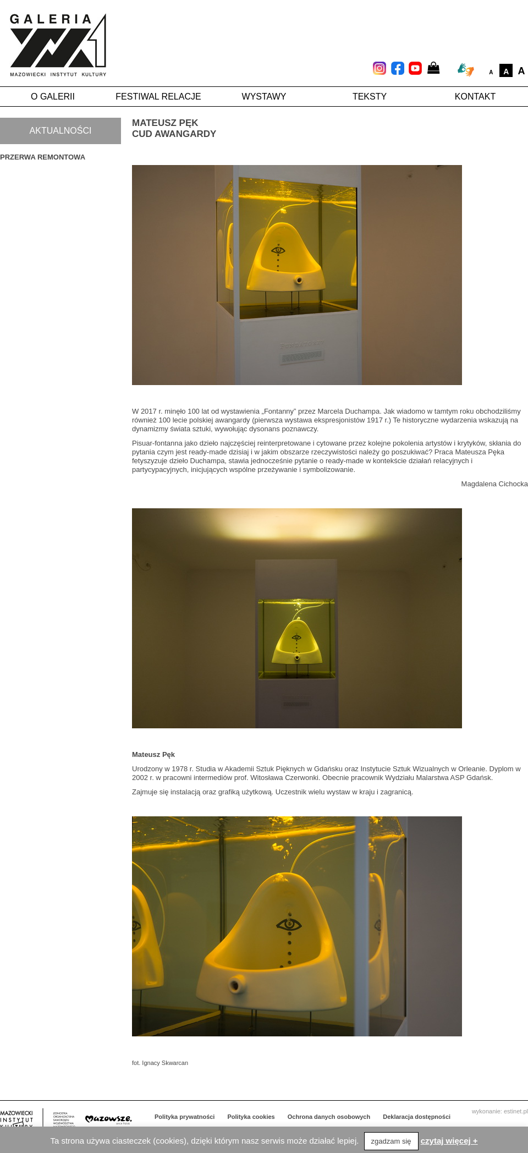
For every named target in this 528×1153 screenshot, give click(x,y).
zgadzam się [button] (391, 1141)
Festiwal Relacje (158, 96)
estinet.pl (516, 1111)
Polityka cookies (251, 1116)
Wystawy (264, 96)
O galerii (53, 96)
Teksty (370, 96)
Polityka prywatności (185, 1116)
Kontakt (475, 96)
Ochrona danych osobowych (329, 1116)
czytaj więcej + (449, 1140)
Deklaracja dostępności (416, 1116)
